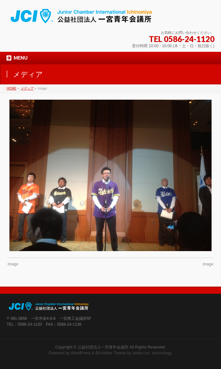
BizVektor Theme (111, 353)
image (13, 264)
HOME (11, 88)
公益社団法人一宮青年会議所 (103, 347)
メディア (27, 88)
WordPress (81, 353)
